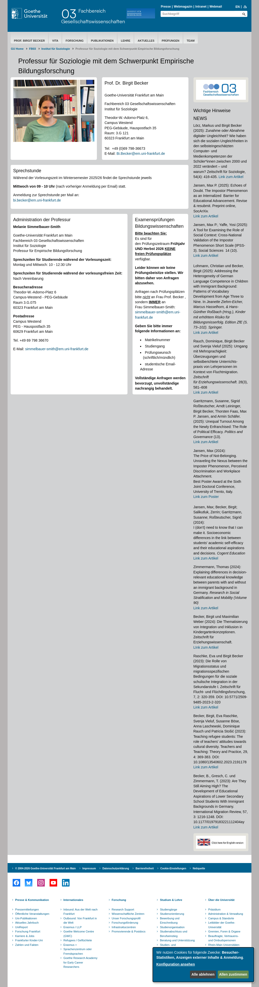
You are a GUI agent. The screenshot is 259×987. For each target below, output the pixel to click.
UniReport (21, 927)
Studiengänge (168, 909)
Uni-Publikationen (26, 918)
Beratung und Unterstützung (177, 940)
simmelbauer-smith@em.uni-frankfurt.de (56, 349)
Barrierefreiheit (145, 868)
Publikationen (102, 40)
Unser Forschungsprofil (126, 918)
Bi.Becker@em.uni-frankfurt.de (141, 153)
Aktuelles (146, 40)
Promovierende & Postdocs (128, 931)
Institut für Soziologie (55, 48)
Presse (166, 6)
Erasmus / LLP (72, 927)
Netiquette (199, 868)
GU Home (17, 48)
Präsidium (214, 909)
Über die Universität (221, 899)
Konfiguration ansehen (175, 964)
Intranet (200, 6)
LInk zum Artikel (206, 647)
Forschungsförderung (125, 922)
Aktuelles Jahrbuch (27, 922)
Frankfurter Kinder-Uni (29, 940)
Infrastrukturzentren (124, 927)
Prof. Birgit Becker (29, 40)
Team (191, 40)
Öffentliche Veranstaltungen (32, 913)
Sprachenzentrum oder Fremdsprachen (77, 951)
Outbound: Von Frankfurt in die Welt (80, 920)
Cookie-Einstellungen (173, 868)
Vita (55, 40)
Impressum (89, 868)
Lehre (125, 40)
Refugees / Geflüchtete (77, 940)
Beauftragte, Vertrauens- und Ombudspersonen (223, 938)
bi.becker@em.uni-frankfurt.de (37, 200)
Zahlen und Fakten (26, 944)
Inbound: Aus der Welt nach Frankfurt (80, 912)
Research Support (123, 909)
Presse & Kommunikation (32, 899)
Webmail (215, 6)
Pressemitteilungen (27, 909)
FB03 (32, 48)
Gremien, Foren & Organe (224, 931)
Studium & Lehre (171, 899)
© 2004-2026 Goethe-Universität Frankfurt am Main (45, 868)
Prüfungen (170, 40)
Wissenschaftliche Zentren (128, 913)
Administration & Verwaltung (225, 913)
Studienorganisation (172, 927)
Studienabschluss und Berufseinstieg (173, 934)
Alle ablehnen (202, 974)
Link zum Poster (206, 497)
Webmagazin (183, 6)
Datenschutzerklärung (115, 868)
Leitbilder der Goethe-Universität (221, 925)
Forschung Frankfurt (27, 931)
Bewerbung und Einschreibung (169, 920)
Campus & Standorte (221, 918)
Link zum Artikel (231, 177)
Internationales (73, 899)
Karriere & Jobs (24, 936)
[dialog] (203, 964)
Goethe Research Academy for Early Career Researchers (80, 962)
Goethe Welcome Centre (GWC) (78, 934)
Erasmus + (70, 944)
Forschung (74, 40)
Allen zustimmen (233, 974)
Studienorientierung (172, 913)
